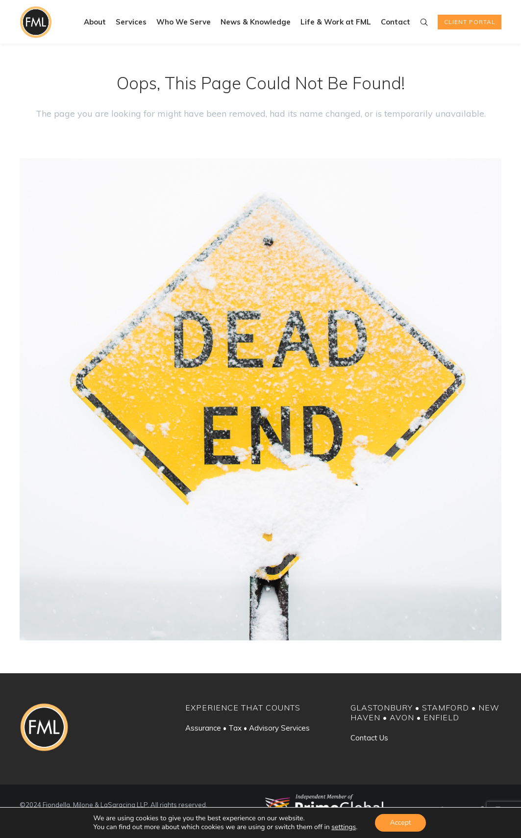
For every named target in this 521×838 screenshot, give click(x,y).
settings (343, 827)
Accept (400, 822)
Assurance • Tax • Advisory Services (247, 728)
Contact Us (369, 737)
